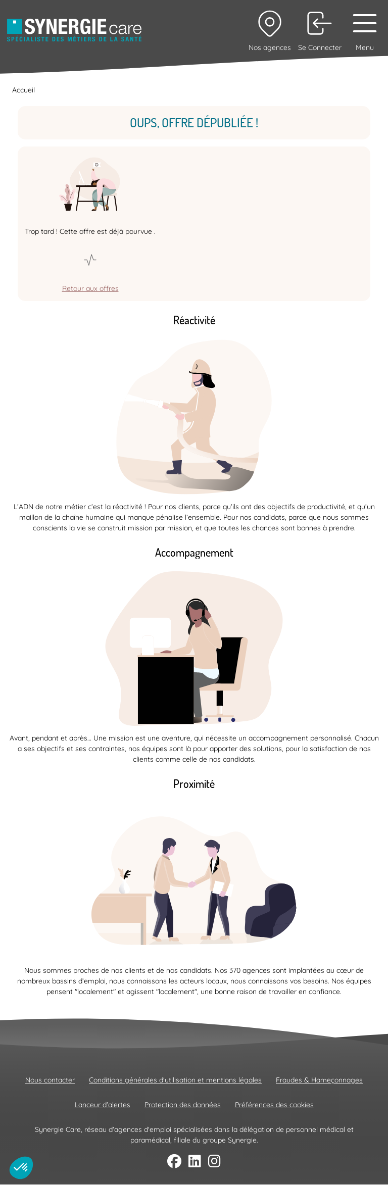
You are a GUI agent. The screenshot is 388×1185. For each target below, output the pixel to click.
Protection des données (182, 1104)
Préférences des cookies (274, 1104)
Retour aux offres (90, 288)
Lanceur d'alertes (102, 1104)
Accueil (23, 89)
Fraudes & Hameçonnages (319, 1079)
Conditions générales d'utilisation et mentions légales (175, 1079)
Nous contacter (50, 1079)
